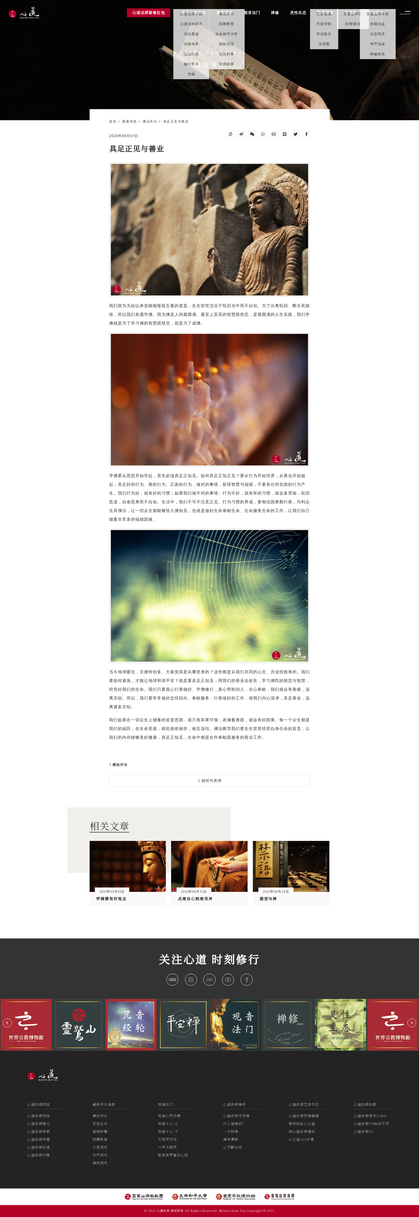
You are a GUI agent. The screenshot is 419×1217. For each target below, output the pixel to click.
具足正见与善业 (176, 121)
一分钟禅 (230, 1131)
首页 (113, 121)
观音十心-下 (168, 1131)
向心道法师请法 (302, 1131)
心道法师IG (364, 1131)
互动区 (351, 12)
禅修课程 (230, 1139)
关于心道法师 (193, 12)
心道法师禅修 (234, 1104)
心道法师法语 (38, 1147)
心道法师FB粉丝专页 (371, 1123)
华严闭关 (100, 1154)
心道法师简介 (38, 1123)
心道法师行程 (38, 1154)
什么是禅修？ (234, 1123)
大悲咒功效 (167, 1139)
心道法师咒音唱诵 (304, 1115)
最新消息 (130, 121)
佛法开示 (151, 121)
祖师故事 (100, 1131)
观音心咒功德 (169, 1115)
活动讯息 (375, 12)
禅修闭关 (100, 1162)
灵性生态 (100, 1123)
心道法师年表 (38, 1131)
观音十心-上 (168, 1123)
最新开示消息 (104, 1104)
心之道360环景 (301, 1139)
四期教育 (100, 1139)
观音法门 (165, 1104)
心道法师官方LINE (370, 1115)
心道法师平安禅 (236, 1115)
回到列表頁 (210, 780)
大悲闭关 (100, 1147)
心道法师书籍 (38, 1139)
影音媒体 (325, 12)
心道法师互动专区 (304, 1104)
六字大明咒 (167, 1147)
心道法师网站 (38, 1104)
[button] (7, 1023)
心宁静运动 (232, 1147)
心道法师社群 (365, 1104)
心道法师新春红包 (148, 12)
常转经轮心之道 (302, 1123)
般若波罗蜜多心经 (173, 1154)
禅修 (275, 12)
